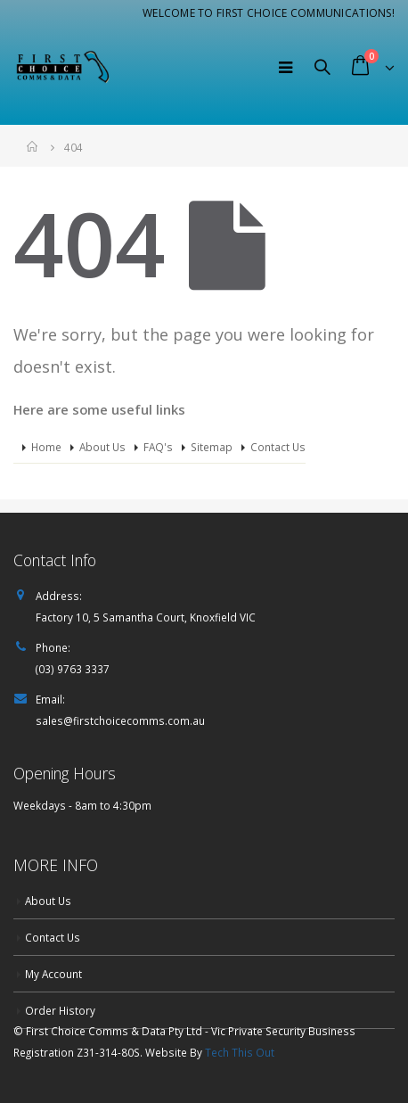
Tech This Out (239, 1052)
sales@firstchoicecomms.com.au (120, 720)
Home (46, 447)
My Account (53, 974)
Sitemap (212, 447)
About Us (102, 447)
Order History (60, 1010)
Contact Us (278, 447)
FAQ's (158, 447)
